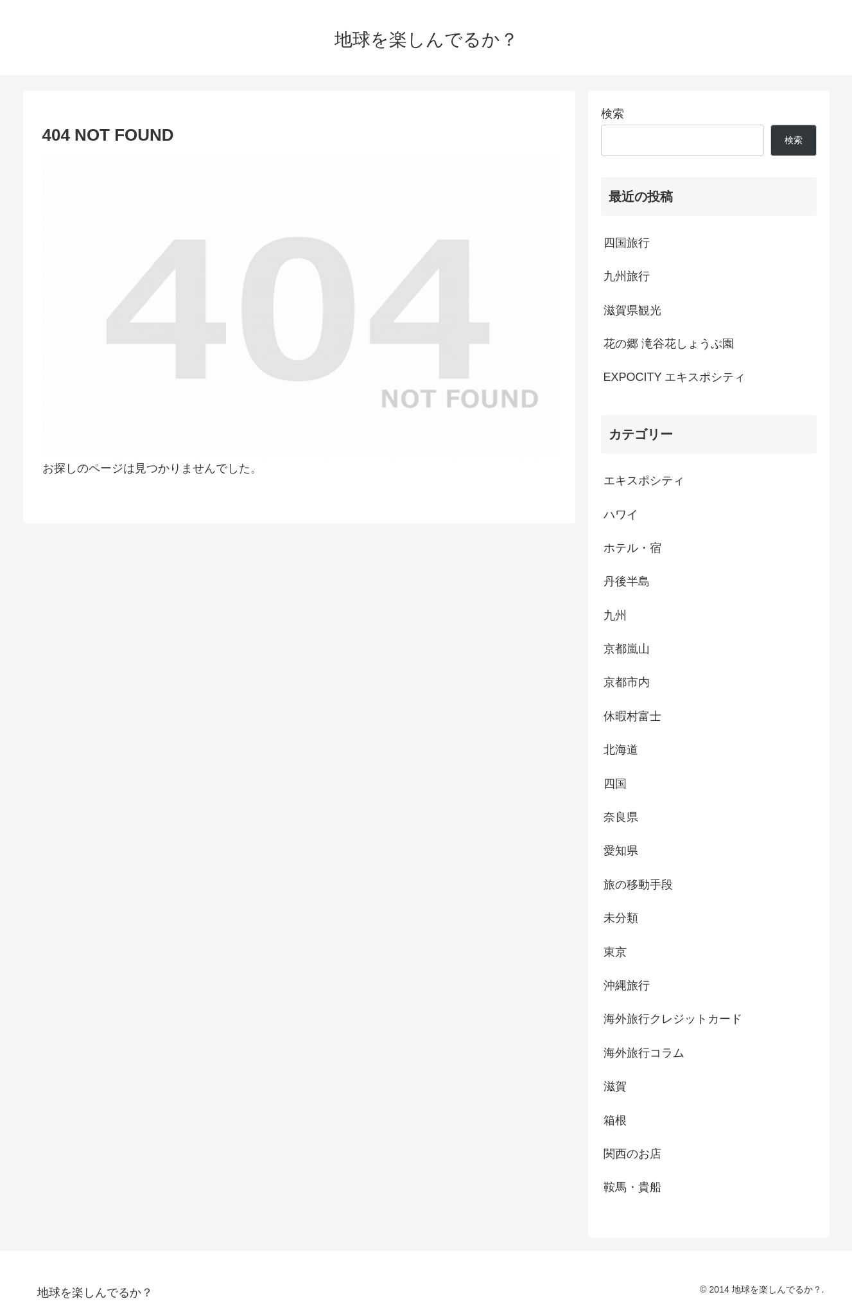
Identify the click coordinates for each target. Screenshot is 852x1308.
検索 (612, 113)
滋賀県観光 (632, 310)
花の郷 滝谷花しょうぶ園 (669, 343)
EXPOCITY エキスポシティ (675, 377)
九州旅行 (627, 276)
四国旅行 (627, 242)
